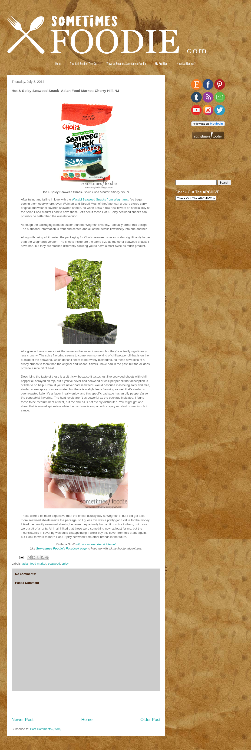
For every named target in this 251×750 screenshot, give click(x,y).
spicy (65, 563)
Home (87, 719)
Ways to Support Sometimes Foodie (126, 63)
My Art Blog (161, 63)
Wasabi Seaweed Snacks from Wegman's (100, 199)
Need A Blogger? (186, 63)
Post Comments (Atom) (46, 729)
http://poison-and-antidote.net (96, 544)
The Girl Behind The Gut (83, 63)
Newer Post (22, 719)
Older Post (150, 719)
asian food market (34, 563)
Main (58, 63)
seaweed (54, 563)
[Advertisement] (86, 704)
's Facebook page (61, 548)
